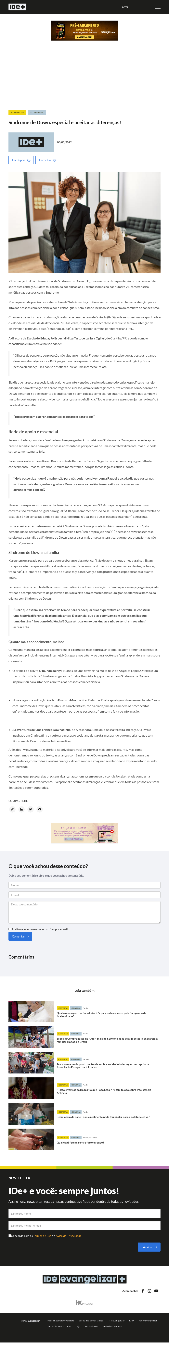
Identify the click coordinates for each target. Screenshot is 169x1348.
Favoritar (45, 160)
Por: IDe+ (86, 1008)
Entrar (124, 6)
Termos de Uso (42, 1235)
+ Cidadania (37, 112)
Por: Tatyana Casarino (90, 1138)
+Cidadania (75, 1008)
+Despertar (63, 1008)
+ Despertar (17, 112)
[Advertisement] (84, 80)
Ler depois (18, 160)
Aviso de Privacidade (68, 1235)
